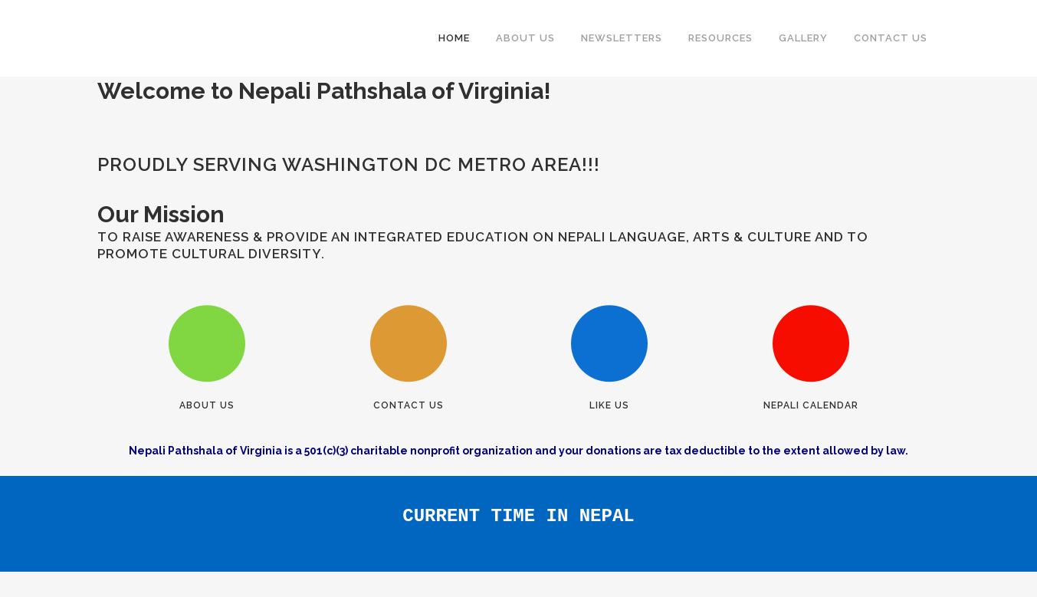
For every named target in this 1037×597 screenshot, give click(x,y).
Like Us (609, 405)
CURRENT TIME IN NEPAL (518, 502)
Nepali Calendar (810, 405)
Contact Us (408, 405)
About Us (207, 405)
